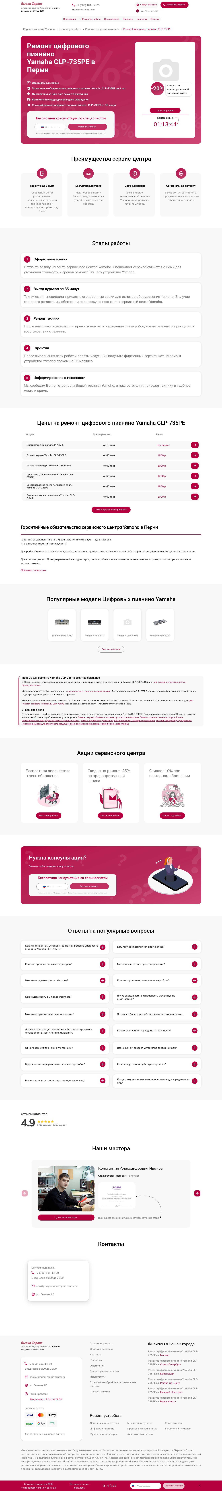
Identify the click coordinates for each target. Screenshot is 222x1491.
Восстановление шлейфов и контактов (134, 720)
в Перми (54, 7)
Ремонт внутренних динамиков (97, 720)
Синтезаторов (173, 1423)
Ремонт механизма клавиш (115, 723)
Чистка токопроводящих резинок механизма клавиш (71, 723)
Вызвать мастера (65, 1217)
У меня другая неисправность (111, 509)
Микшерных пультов (139, 1423)
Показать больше (111, 649)
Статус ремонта (146, 4)
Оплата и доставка (101, 1348)
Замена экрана (86, 717)
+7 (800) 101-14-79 (88, 5)
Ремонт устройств (91, 19)
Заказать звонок (174, 4)
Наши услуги (97, 1376)
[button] (197, 1193)
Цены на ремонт (165, 110)
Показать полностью (33, 570)
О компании (69, 19)
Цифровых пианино (102, 1429)
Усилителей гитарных (178, 1429)
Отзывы (155, 19)
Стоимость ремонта (101, 1343)
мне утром (83, 9)
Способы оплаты (100, 1391)
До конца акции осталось (79, 1485)
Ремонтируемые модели (104, 1371)
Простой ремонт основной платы (62, 720)
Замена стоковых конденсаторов (157, 717)
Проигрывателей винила (142, 1429)
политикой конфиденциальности (93, 133)
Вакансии (128, 19)
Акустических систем (140, 1434)
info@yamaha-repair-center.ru (45, 1377)
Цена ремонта (111, 19)
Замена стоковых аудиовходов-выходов (117, 717)
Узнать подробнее (48, 815)
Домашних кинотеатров (104, 1423)
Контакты (142, 19)
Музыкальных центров (103, 1434)
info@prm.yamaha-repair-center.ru (54, 1286)
